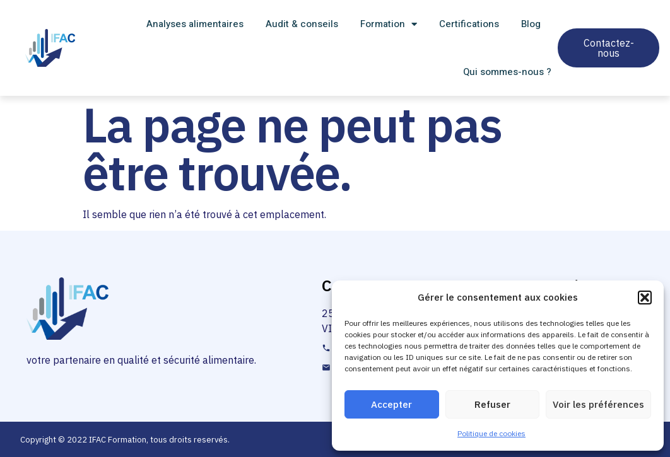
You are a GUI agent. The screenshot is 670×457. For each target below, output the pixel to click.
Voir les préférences (598, 404)
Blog (531, 24)
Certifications (469, 24)
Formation (388, 24)
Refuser (492, 404)
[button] (644, 297)
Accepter (391, 404)
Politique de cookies (491, 433)
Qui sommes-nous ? (507, 72)
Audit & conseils (302, 24)
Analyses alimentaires (195, 24)
